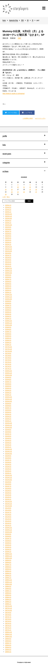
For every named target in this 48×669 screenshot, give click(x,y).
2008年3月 (8, 599)
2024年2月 (8, 209)
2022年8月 (8, 229)
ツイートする (11, 113)
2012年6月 (8, 488)
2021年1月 (8, 266)
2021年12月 (8, 246)
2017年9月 (8, 353)
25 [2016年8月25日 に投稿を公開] (24, 192)
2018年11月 (8, 323)
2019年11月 (8, 296)
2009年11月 (8, 556)
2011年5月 (8, 516)
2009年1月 (8, 577)
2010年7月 (8, 538)
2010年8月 (8, 536)
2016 (22, 21)
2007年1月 (8, 630)
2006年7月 (8, 643)
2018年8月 (8, 329)
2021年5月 (8, 257)
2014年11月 (8, 425)
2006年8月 (8, 641)
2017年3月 (8, 364)
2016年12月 (8, 371)
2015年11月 (8, 399)
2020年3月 (8, 288)
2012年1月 (8, 499)
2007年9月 (8, 612)
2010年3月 (8, 547)
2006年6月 (8, 645)
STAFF (19, 38)
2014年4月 (8, 440)
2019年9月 (8, 301)
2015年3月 (8, 416)
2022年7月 (8, 231)
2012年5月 (8, 490)
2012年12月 (8, 475)
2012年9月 (8, 482)
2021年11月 (8, 249)
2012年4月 (8, 492)
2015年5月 (8, 412)
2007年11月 (8, 608)
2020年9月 (8, 275)
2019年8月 (8, 303)
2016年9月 (8, 377)
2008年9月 (8, 586)
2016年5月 (8, 386)
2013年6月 (8, 462)
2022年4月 (8, 238)
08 (28, 21)
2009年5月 (8, 569)
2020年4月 (8, 286)
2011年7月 (8, 512)
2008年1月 (8, 604)
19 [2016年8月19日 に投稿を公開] (30, 189)
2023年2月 (8, 220)
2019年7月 (8, 305)
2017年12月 (8, 347)
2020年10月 (8, 273)
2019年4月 (8, 312)
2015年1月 (8, 421)
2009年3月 (8, 573)
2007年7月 (8, 617)
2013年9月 (8, 455)
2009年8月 (8, 562)
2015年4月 (8, 414)
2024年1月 (8, 212)
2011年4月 (8, 519)
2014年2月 (8, 445)
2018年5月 (8, 336)
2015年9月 (8, 403)
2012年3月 (8, 495)
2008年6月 (8, 593)
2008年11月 (8, 582)
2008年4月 (8, 597)
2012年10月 (8, 479)
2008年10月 (8, 584)
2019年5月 (8, 310)
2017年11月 (8, 349)
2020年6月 (8, 281)
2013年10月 (8, 453)
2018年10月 (8, 325)
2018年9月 (8, 327)
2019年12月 (8, 294)
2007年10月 (8, 610)
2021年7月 (8, 255)
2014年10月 (8, 427)
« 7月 (4, 197)
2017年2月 (8, 366)
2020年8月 (8, 277)
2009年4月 (8, 571)
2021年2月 (8, 264)
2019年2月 (8, 316)
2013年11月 (8, 451)
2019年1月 (8, 318)
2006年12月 (8, 632)
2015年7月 (8, 408)
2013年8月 (8, 458)
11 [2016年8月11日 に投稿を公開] (24, 187)
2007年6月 (8, 619)
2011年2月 (8, 523)
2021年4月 (8, 259)
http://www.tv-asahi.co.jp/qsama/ (14, 93)
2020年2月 (8, 290)
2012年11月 (8, 477)
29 (32, 21)
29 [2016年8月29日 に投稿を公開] (5, 194)
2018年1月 (8, 344)
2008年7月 (8, 590)
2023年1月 (8, 222)
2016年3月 (8, 390)
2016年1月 (8, 394)
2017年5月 (8, 360)
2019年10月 (8, 299)
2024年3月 (8, 207)
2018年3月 (8, 340)
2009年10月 (8, 558)
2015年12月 (8, 397)
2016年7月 (8, 381)
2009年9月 (8, 560)
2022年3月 (8, 240)
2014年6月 (8, 436)
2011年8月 (8, 510)
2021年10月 (8, 251)
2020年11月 (8, 270)
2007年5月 (8, 621)
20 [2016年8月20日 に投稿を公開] (36, 189)
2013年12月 (8, 449)
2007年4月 (8, 623)
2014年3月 (8, 442)
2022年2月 (8, 242)
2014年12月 (8, 423)
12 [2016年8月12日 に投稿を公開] (30, 187)
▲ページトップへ (40, 118)
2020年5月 (8, 283)
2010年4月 (8, 545)
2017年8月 (8, 355)
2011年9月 (8, 508)
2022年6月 (8, 233)
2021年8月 (8, 253)
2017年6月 (8, 357)
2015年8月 (8, 405)
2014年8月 (8, 432)
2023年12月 (8, 214)
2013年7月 (8, 460)
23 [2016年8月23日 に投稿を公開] (12, 192)
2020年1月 (8, 292)
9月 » (8, 197)
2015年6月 (8, 410)
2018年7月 (8, 331)
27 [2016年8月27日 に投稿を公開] (36, 192)
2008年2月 (8, 601)
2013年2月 (8, 471)
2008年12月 (8, 580)
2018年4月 (8, 338)
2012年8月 (8, 484)
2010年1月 (8, 551)
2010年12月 (8, 527)
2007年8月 (8, 614)
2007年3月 (8, 625)
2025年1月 (8, 205)
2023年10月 (8, 218)
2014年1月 (8, 447)
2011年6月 (8, 514)
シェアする (27, 113)
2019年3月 (8, 314)
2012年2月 (8, 497)
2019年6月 (8, 307)
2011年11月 (8, 503)
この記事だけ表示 (28, 118)
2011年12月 (8, 501)
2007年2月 (8, 628)
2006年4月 (8, 649)
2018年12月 (8, 320)
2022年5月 (8, 235)
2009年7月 (8, 564)
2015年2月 (8, 418)
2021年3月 (8, 262)
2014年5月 (8, 438)
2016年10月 (8, 375)
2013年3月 (8, 469)
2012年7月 (8, 486)
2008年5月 (8, 595)
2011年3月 (8, 521)
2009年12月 (8, 553)
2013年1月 (8, 473)
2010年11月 (8, 530)
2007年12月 (8, 606)
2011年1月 (8, 525)
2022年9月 (8, 227)
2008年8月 (8, 588)
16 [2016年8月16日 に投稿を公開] (12, 189)
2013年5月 (8, 464)
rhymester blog (13, 21)
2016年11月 (8, 373)
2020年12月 (8, 268)
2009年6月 (8, 567)
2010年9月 (8, 534)
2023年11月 (8, 216)
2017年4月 (8, 362)
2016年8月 (8, 379)
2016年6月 (8, 384)
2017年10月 (8, 351)
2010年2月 (8, 549)
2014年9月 (8, 429)
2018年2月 (8, 342)
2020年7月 (8, 279)
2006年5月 (8, 647)
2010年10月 (8, 532)
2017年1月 (8, 368)
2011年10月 (8, 506)
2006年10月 (8, 636)
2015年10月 (8, 401)
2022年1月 (8, 244)
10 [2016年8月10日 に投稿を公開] (18, 187)
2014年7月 (8, 434)
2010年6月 (8, 540)
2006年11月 (8, 634)
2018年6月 (8, 333)
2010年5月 (8, 543)
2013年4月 (8, 466)
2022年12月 (8, 225)
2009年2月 (8, 575)
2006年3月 (8, 651)
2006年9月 (8, 638)
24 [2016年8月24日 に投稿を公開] (18, 192)
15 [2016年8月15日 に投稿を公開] (5, 189)
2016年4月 (8, 388)
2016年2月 (8, 392)
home (4, 21)
